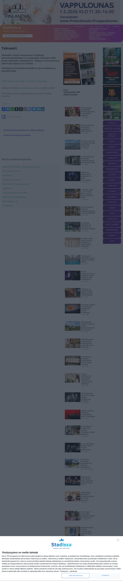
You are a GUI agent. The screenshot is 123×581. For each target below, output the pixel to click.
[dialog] (61, 558)
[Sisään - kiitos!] (119, 540)
